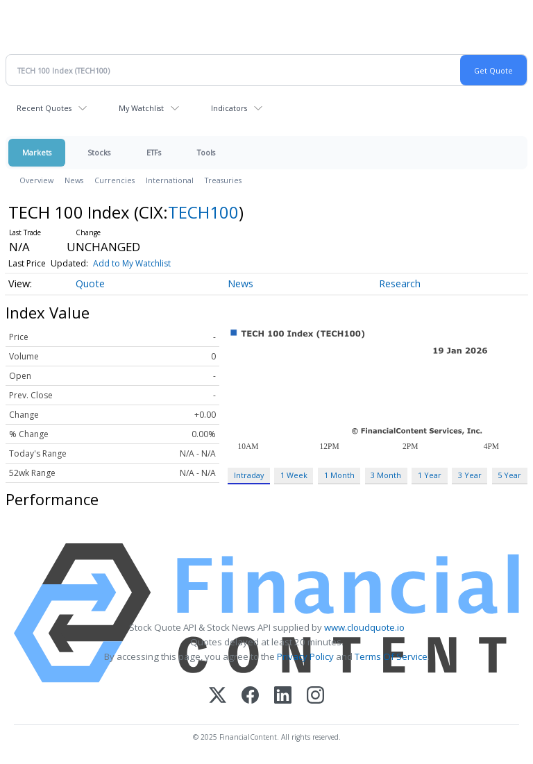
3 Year (470, 475)
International (170, 180)
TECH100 (203, 212)
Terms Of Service (391, 656)
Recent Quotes (44, 108)
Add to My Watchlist (132, 263)
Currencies (114, 180)
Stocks (98, 152)
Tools (206, 152)
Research (400, 283)
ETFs (153, 152)
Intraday (249, 475)
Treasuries (223, 180)
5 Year (509, 475)
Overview (36, 180)
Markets (36, 152)
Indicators (229, 108)
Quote (90, 283)
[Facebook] (250, 696)
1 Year (429, 475)
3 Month (386, 475)
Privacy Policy (305, 656)
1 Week (293, 475)
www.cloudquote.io (364, 627)
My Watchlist (141, 108)
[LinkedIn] (283, 696)
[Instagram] (315, 696)
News (74, 180)
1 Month (339, 475)
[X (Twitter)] (217, 696)
